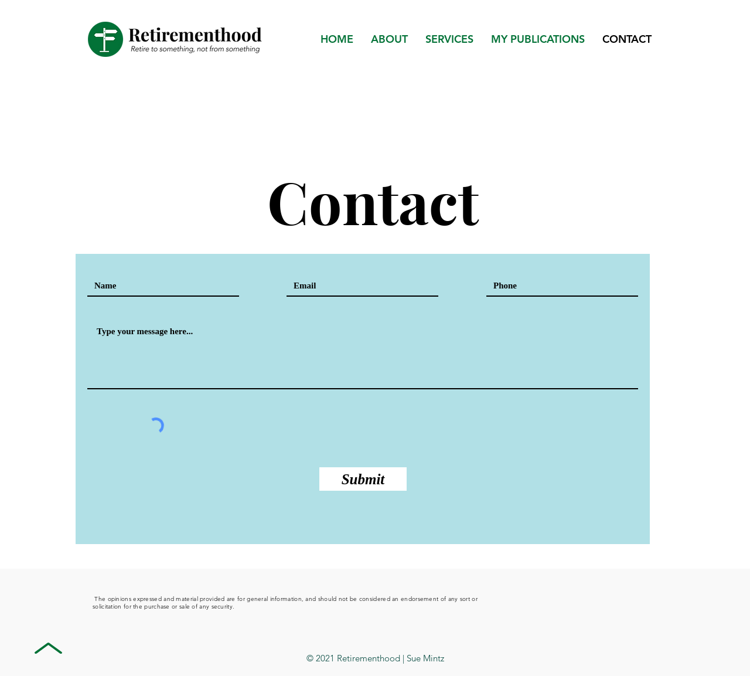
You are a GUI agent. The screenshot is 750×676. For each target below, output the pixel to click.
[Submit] (363, 479)
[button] (538, 39)
